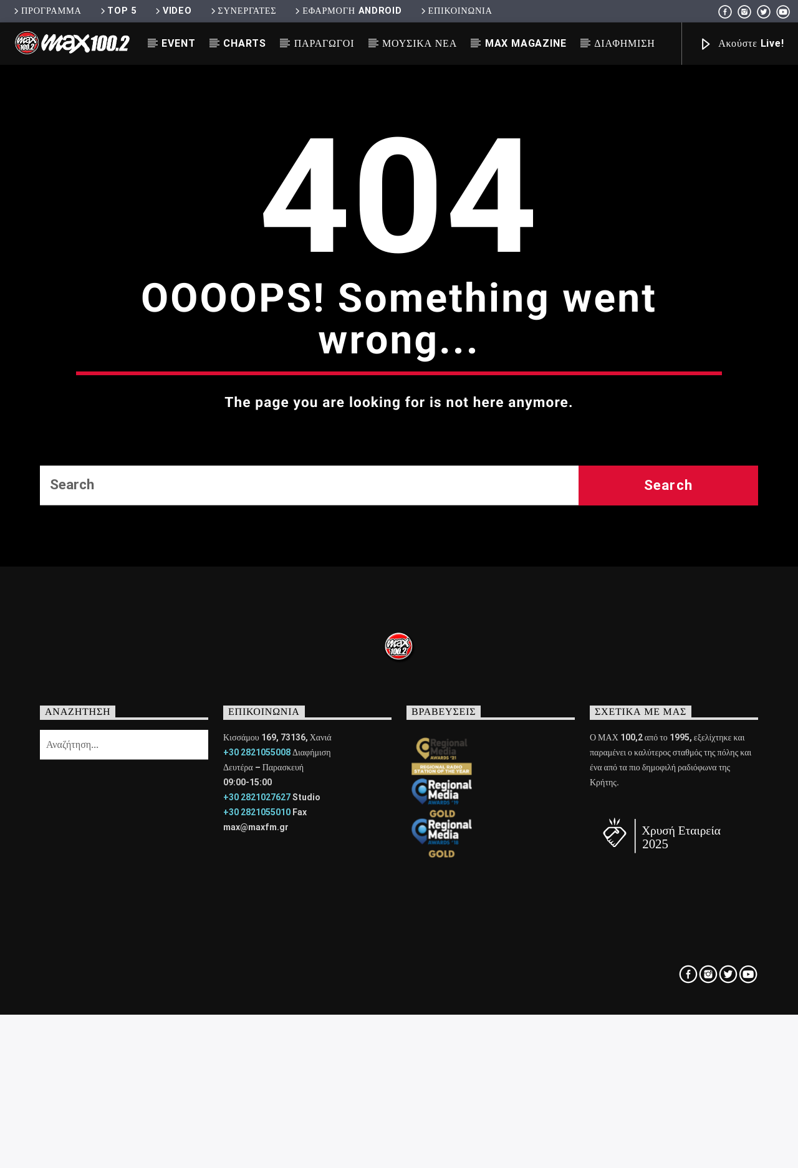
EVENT (178, 43)
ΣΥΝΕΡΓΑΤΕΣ (243, 11)
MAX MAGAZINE (526, 43)
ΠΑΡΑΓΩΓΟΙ (324, 43)
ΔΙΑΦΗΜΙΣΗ (624, 43)
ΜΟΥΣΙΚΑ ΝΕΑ (419, 43)
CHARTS (244, 43)
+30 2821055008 (257, 1033)
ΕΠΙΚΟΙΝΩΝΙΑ (456, 11)
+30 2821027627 (257, 1078)
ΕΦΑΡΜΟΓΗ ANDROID (347, 11)
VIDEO (172, 11)
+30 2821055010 (257, 1093)
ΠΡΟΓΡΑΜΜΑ (46, 11)
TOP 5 (118, 11)
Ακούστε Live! (741, 44)
